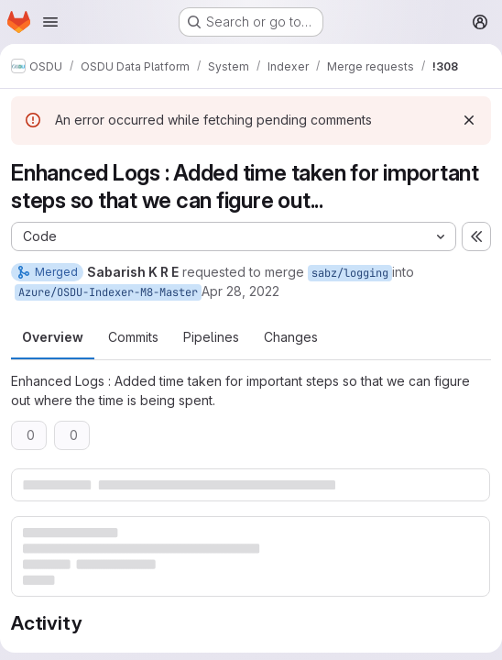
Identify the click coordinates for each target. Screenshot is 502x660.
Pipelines (211, 337)
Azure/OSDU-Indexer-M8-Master (108, 292)
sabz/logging (349, 273)
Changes (291, 337)
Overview (52, 337)
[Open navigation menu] (50, 22)
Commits (133, 337)
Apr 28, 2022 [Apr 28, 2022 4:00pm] (240, 291)
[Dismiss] (469, 120)
